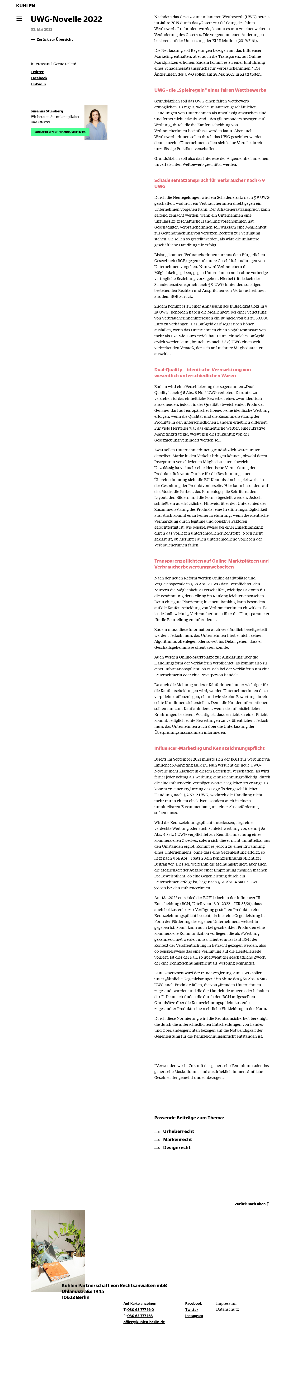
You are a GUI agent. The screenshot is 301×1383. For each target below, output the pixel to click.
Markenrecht (177, 1139)
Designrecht (177, 1147)
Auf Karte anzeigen (139, 1303)
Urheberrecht (178, 1131)
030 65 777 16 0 (140, 1309)
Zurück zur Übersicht (55, 39)
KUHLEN (25, 5)
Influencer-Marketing (173, 764)
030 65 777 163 (140, 1316)
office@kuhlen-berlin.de (144, 1322)
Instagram (194, 1316)
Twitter (37, 72)
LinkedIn (38, 84)
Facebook (39, 78)
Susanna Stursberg (47, 111)
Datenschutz (227, 1309)
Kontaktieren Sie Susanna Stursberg (60, 132)
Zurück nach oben (250, 1204)
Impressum (226, 1303)
